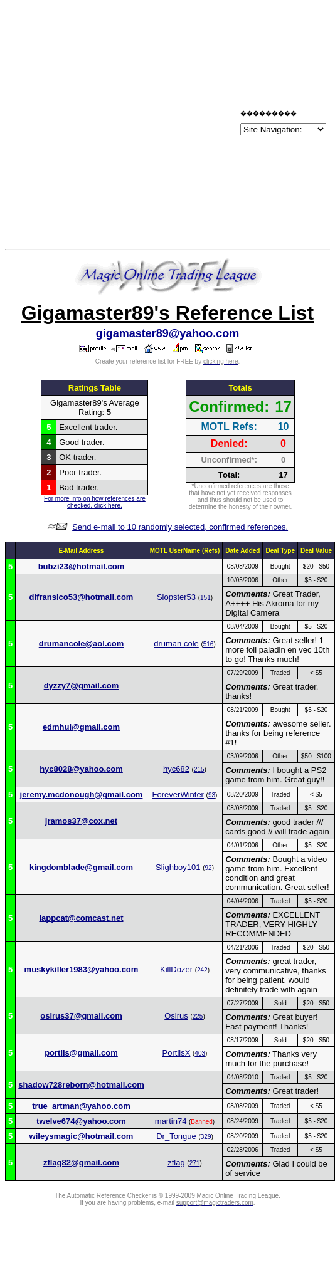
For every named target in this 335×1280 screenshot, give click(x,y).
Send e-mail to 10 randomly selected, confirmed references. (180, 527)
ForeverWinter (178, 794)
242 (202, 970)
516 (208, 644)
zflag (176, 1162)
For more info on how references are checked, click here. (95, 502)
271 (194, 1163)
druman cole (176, 643)
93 (211, 795)
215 (199, 769)
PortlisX (176, 1052)
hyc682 (176, 769)
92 (208, 867)
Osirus (176, 1015)
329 (206, 1136)
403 (199, 1053)
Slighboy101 (178, 867)
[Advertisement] (120, 125)
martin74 (171, 1121)
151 (205, 597)
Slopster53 (176, 597)
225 (198, 1016)
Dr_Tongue (176, 1136)
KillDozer (176, 969)
